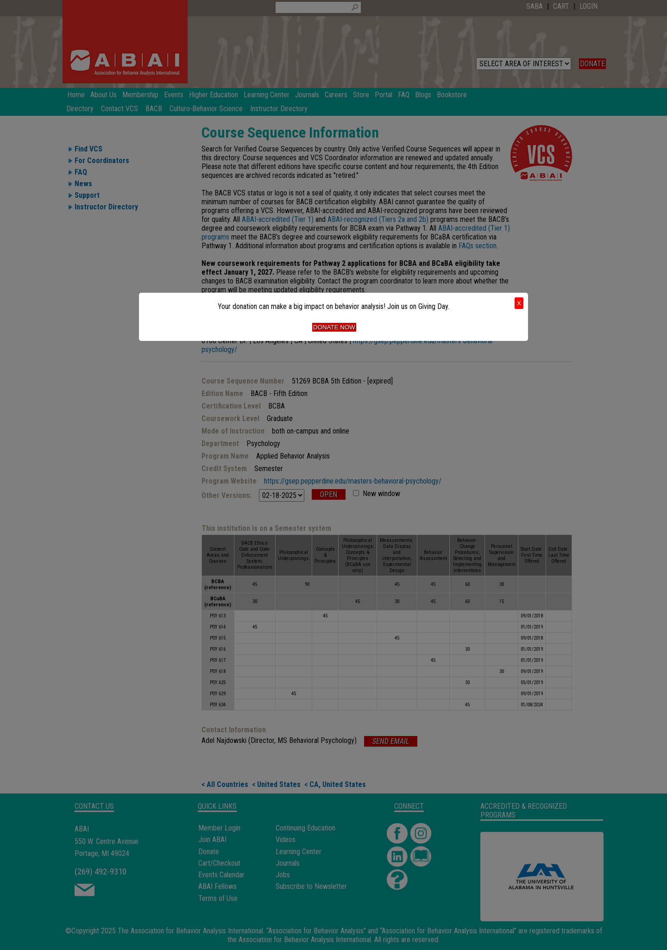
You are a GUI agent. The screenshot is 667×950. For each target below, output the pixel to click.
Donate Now (334, 327)
